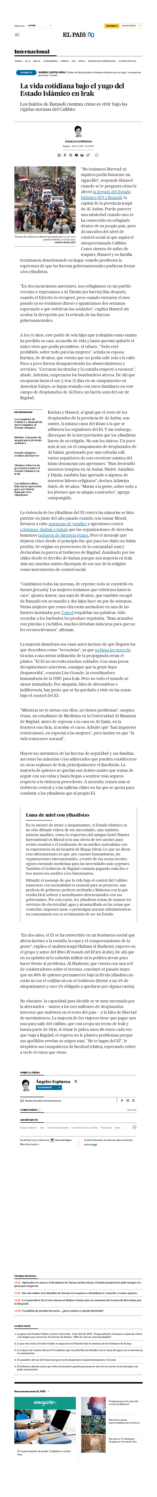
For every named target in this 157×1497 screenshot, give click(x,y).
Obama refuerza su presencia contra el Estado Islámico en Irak (27, 469)
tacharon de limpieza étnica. (63, 535)
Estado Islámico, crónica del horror (26, 454)
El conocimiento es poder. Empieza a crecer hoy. (44, 1452)
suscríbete (112, 26)
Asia (73, 61)
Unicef (67, 612)
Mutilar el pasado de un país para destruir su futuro (28, 440)
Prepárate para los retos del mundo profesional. (123, 1403)
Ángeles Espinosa (78, 141)
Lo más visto (22, 1326)
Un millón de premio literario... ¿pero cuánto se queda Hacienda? (63, 1310)
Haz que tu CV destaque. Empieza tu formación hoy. (123, 1440)
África (81, 61)
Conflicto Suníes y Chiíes (85, 1127)
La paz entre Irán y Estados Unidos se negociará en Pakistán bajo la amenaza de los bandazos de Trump (74, 1343)
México (36, 61)
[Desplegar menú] (17, 35)
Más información (30, 1144)
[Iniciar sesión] (132, 26)
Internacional (31, 52)
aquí (94, 1144)
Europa (18, 61)
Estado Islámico (28, 1127)
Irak (42, 1127)
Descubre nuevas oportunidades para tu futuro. (124, 1421)
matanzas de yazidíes (67, 523)
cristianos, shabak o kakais (44, 529)
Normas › (132, 1110)
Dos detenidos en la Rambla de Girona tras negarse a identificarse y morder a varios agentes (79, 1293)
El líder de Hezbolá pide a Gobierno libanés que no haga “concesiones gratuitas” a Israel (89, 74)
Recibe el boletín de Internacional (43, 1100)
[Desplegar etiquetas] (134, 1127)
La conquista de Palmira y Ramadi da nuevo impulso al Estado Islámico (28, 423)
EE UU (28, 61)
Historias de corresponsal (102, 61)
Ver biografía (49, 1087)
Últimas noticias (127, 61)
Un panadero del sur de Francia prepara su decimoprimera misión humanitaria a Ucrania (66, 1359)
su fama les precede (113, 649)
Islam (118, 1127)
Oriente (65, 61)
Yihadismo (106, 1127)
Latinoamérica (50, 61)
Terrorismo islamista (58, 1127)
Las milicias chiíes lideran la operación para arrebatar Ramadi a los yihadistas (28, 489)
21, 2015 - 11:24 (83, 146)
